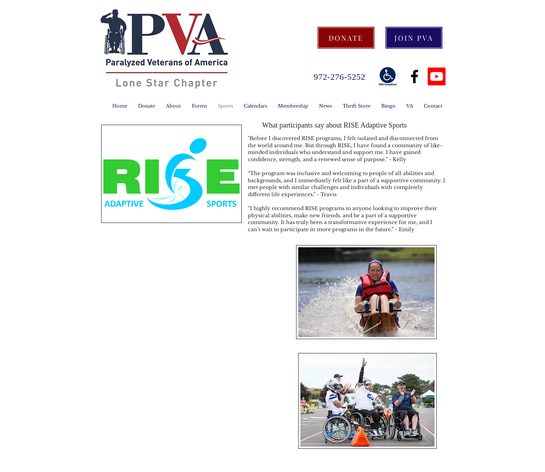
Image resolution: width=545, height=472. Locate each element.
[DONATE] (346, 37)
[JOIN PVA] (414, 37)
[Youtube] (437, 76)
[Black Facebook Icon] (414, 76)
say (319, 125)
